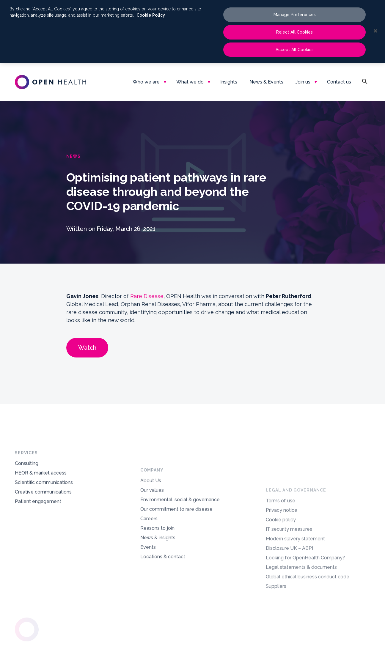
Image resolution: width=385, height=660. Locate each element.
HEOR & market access (41, 485)
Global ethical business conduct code (307, 633)
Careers (149, 550)
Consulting (26, 475)
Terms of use (280, 557)
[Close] (375, 30)
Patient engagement (38, 513)
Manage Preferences (295, 14)
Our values (152, 522)
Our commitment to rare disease (176, 541)
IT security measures (289, 586)
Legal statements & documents (301, 624)
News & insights (157, 569)
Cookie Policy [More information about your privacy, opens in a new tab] (150, 15)
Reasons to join (157, 560)
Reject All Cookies (294, 32)
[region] (192, 31)
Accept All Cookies (295, 49)
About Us (150, 512)
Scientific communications (44, 494)
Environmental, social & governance (180, 531)
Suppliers (276, 643)
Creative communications (43, 504)
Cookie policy (281, 576)
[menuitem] (148, 82)
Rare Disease (147, 296)
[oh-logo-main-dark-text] (50, 82)
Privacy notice (281, 567)
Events (148, 579)
